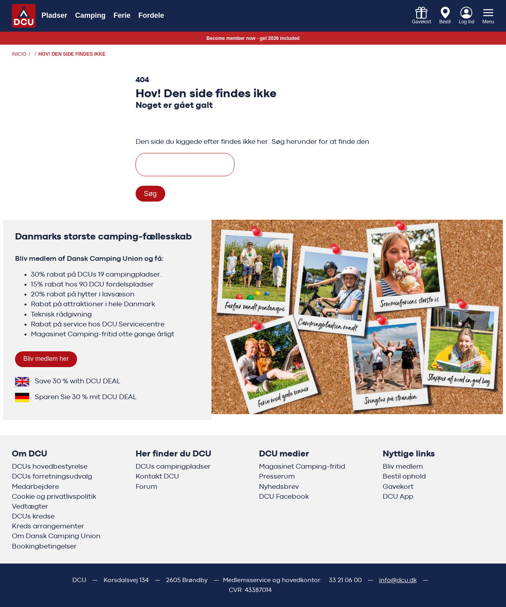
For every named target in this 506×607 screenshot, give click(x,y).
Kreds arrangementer (48, 526)
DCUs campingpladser (173, 466)
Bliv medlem (403, 466)
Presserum (277, 476)
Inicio (19, 54)
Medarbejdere (35, 486)
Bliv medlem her (46, 358)
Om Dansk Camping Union (56, 536)
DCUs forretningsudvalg (52, 476)
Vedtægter (30, 506)
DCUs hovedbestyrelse (49, 466)
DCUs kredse (33, 516)
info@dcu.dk (398, 580)
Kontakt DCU (157, 476)
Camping (90, 15)
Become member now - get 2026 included (252, 38)
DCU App (398, 496)
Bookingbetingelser (44, 546)
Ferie (121, 15)
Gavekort (398, 486)
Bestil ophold (404, 476)
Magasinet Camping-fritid (302, 466)
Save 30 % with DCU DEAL (77, 381)
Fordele (151, 15)
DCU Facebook (284, 496)
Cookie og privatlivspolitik (54, 496)
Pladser (54, 15)
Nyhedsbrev (279, 486)
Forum (146, 486)
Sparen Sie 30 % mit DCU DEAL (85, 397)
